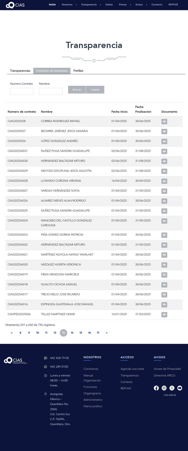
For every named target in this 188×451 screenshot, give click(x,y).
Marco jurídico (93, 406)
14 (72, 332)
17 (98, 332)
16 (89, 332)
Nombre (44, 84)
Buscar (77, 89)
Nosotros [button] (67, 4)
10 (37, 332)
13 (63, 332)
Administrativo (93, 400)
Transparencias (20, 70)
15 (80, 332)
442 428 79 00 (59, 358)
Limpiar (95, 89)
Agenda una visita (132, 369)
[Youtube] (179, 388)
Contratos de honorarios (52, 70)
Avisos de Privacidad (167, 369)
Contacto (156, 4)
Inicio (52, 4)
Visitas (109, 4)
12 (55, 332)
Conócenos (91, 369)
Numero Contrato (21, 84)
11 (46, 332)
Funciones (90, 387)
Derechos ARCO (164, 376)
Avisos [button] (139, 4)
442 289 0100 (59, 367)
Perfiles (78, 70)
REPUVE (173, 4)
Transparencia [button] (89, 4)
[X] (171, 388)
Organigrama (92, 393)
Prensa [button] (123, 4)
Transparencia (130, 376)
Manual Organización (92, 378)
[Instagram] (164, 388)
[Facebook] (156, 388)
